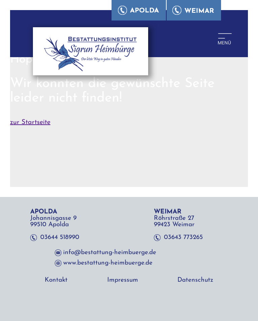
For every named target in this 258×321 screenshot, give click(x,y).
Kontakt (56, 280)
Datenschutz (195, 280)
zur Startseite (30, 122)
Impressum (122, 280)
